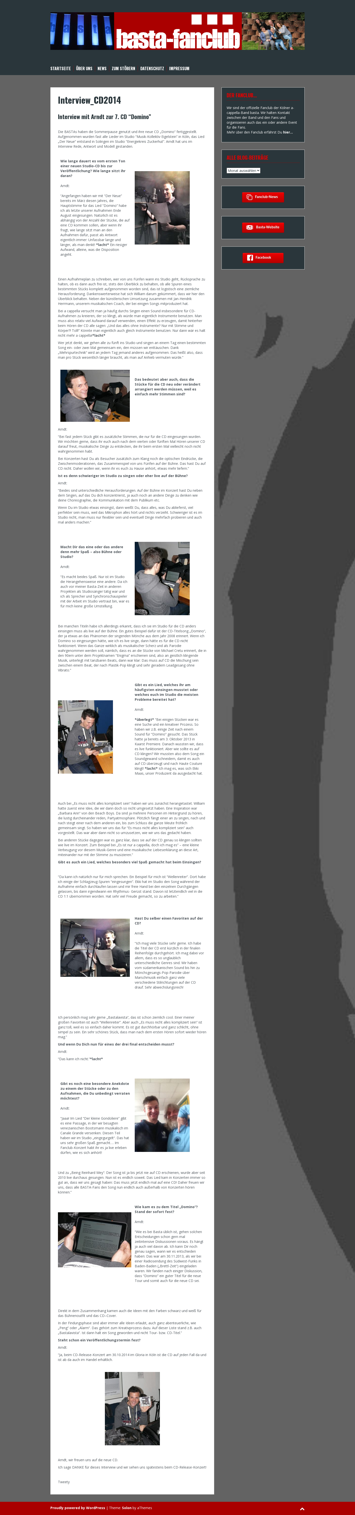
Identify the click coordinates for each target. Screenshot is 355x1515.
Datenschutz (152, 68)
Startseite (60, 68)
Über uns (84, 68)
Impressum (179, 68)
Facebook (263, 258)
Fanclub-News (263, 197)
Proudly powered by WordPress (77, 1507)
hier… (288, 132)
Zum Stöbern (123, 68)
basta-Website (263, 227)
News (102, 68)
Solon (127, 1507)
